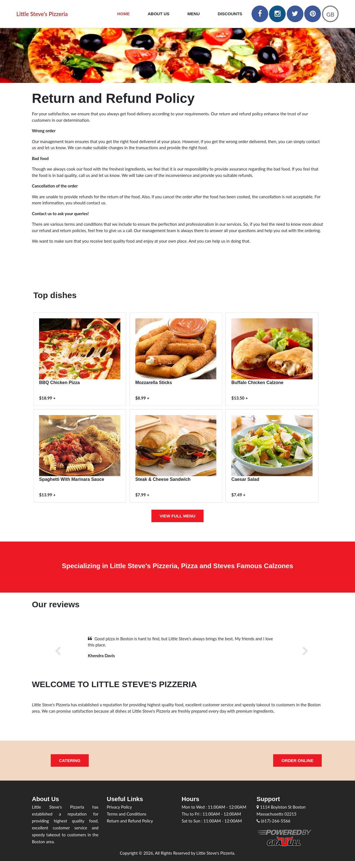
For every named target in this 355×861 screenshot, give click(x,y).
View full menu (178, 516)
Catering (69, 760)
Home (123, 13)
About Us (158, 13)
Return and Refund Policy (130, 820)
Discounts (230, 13)
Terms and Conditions (126, 813)
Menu (193, 13)
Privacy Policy (119, 806)
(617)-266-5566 (273, 820)
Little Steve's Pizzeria (42, 14)
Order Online (297, 760)
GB (330, 14)
